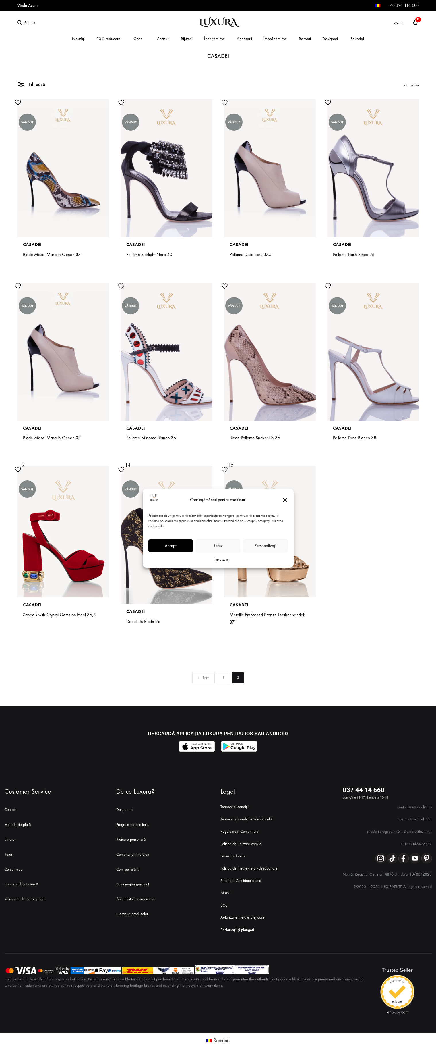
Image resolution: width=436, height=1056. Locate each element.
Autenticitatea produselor (136, 899)
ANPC (225, 892)
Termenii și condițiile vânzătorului (246, 819)
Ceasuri (163, 38)
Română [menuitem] (222, 1041)
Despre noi (124, 809)
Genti (137, 38)
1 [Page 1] (223, 678)
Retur (8, 854)
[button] (285, 500)
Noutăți (78, 38)
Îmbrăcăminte (274, 38)
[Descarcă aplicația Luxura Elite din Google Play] (239, 746)
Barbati (305, 38)
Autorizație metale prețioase (242, 917)
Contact (10, 809)
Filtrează (31, 84)
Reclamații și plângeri (237, 929)
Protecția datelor (233, 856)
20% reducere (108, 38)
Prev (203, 678)
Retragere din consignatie (24, 899)
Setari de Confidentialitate (240, 880)
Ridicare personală (131, 839)
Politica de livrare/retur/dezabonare (249, 868)
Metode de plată (17, 824)
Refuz (218, 545)
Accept (171, 545)
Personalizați (265, 545)
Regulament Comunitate (239, 831)
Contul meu (13, 869)
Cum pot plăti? (127, 869)
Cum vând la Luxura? (21, 884)
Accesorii (244, 38)
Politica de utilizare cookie (240, 843)
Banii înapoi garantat (132, 884)
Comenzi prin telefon (132, 854)
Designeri (330, 38)
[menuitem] (377, 5)
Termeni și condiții (234, 806)
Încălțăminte (214, 38)
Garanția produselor (132, 913)
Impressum (221, 559)
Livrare (9, 839)
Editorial (357, 38)
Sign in (399, 22)
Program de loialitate (132, 824)
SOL (223, 905)
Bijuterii (187, 38)
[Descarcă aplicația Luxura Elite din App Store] (197, 746)
